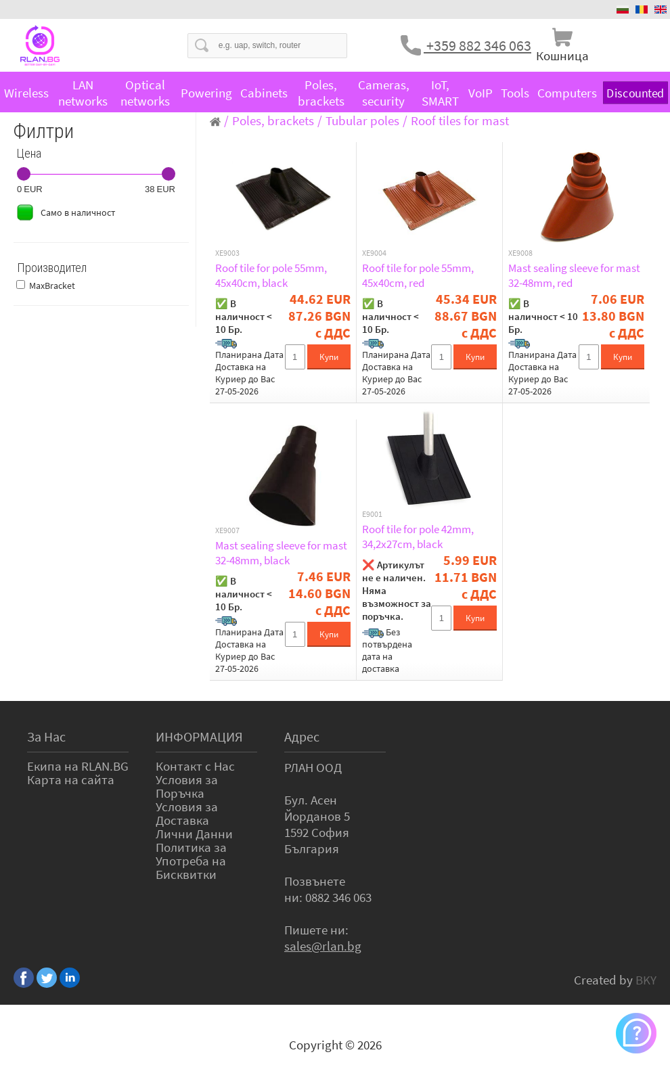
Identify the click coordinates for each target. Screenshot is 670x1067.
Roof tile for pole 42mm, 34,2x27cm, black (418, 536)
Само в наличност (78, 212)
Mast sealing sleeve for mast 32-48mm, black (281, 553)
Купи (328, 357)
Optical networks (145, 92)
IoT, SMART (440, 92)
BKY (645, 980)
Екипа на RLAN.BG (78, 766)
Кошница (562, 55)
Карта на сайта (70, 779)
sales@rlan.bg (322, 946)
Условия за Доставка (187, 813)
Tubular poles (362, 120)
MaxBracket (52, 285)
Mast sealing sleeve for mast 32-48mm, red (574, 275)
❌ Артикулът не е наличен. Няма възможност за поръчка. (396, 590)
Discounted (635, 93)
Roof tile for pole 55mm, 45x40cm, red (418, 275)
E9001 (372, 514)
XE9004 (374, 253)
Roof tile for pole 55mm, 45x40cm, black (271, 275)
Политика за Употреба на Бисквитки (191, 860)
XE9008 (520, 253)
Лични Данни (194, 833)
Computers (567, 93)
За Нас (46, 736)
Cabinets (264, 93)
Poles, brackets (321, 92)
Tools (515, 93)
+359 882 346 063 (477, 45)
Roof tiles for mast (460, 120)
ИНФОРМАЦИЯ (199, 736)
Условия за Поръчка (187, 786)
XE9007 (227, 530)
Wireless (26, 93)
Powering (206, 93)
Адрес (301, 736)
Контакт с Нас (195, 766)
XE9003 (227, 253)
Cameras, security (383, 92)
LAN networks (83, 92)
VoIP (480, 93)
